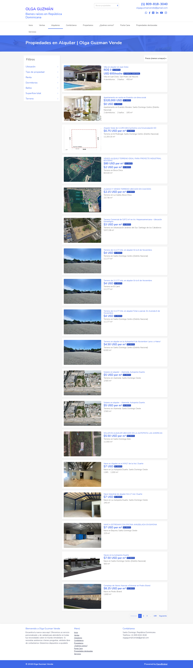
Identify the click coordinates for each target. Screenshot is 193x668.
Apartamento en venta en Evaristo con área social (125, 97)
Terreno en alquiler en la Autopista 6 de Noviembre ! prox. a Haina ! (132, 341)
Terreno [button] (42, 98)
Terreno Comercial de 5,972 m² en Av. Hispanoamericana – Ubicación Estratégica (133, 220)
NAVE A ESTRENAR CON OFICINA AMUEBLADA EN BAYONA (130, 524)
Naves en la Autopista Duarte (116, 555)
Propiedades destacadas (146, 25)
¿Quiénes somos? (106, 25)
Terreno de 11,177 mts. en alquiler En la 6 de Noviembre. (128, 250)
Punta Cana (125, 25)
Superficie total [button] (42, 93)
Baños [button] (42, 88)
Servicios (32, 32)
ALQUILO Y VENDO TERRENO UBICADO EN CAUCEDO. (127, 189)
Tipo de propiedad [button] (42, 72)
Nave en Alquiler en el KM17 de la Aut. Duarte (123, 463)
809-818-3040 (157, 4)
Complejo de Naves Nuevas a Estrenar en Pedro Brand (127, 585)
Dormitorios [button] (42, 83)
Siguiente (163, 616)
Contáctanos (71, 25)
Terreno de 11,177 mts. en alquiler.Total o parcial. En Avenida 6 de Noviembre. (132, 312)
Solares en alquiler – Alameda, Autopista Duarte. (124, 372)
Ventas (42, 25)
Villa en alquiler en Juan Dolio (116, 67)
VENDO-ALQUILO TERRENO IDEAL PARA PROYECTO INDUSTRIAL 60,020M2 (132, 159)
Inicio (31, 25)
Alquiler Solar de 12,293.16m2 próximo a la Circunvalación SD (130, 128)
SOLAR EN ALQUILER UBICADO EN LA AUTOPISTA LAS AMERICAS (133, 433)
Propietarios (88, 25)
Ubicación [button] (42, 66)
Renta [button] (42, 77)
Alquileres (55, 25)
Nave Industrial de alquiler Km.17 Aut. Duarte (123, 494)
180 (155, 616)
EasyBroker (162, 664)
